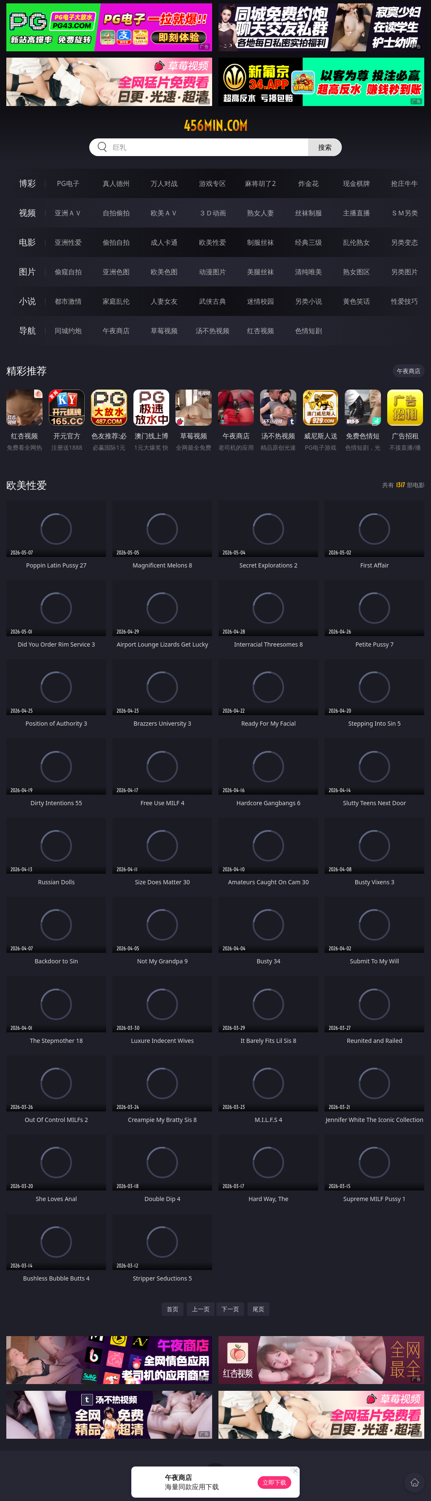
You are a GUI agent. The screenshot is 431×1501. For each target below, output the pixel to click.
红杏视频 (260, 330)
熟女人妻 (260, 212)
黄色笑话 (356, 301)
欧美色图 (164, 271)
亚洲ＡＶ (68, 212)
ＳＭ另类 (404, 212)
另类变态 (404, 242)
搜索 (325, 147)
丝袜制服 (308, 212)
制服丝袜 (260, 242)
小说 (27, 301)
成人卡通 (164, 242)
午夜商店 (116, 330)
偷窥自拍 (68, 271)
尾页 (258, 1309)
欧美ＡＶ (164, 212)
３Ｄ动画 (212, 212)
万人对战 (164, 183)
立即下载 (274, 1482)
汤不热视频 (212, 330)
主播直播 (356, 212)
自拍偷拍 (116, 212)
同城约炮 (68, 330)
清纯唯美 (308, 271)
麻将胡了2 (260, 183)
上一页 (201, 1309)
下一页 (230, 1309)
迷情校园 (260, 301)
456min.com (215, 125)
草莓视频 (164, 330)
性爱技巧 (404, 301)
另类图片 (404, 271)
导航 (27, 330)
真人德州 (116, 183)
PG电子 (68, 183)
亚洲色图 (116, 271)
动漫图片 (212, 271)
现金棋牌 (356, 183)
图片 (27, 271)
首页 (172, 1309)
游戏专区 (212, 183)
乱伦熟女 (356, 242)
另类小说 (308, 301)
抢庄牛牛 (404, 183)
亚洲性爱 (68, 242)
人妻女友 (164, 301)
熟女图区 (356, 271)
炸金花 (308, 183)
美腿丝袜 (260, 271)
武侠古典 (212, 301)
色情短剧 (308, 330)
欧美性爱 (212, 242)
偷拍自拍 (116, 242)
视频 (27, 212)
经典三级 (308, 242)
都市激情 (68, 301)
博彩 (27, 183)
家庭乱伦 (116, 301)
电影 (27, 242)
